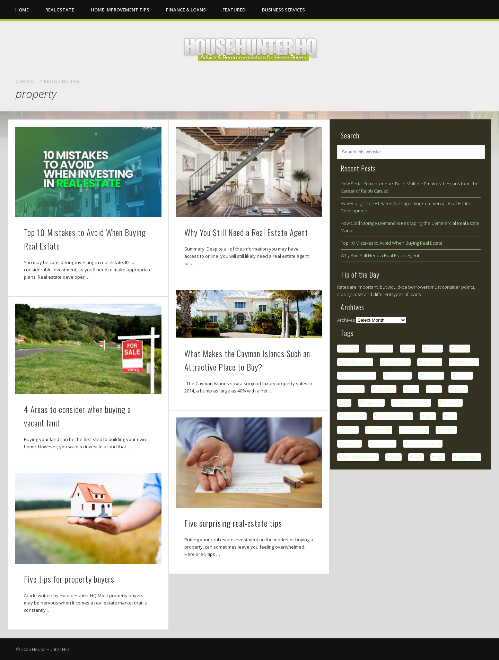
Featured (233, 10)
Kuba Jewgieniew (395, 416)
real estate (384, 444)
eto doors (385, 389)
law (452, 416)
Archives (346, 320)
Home (22, 10)
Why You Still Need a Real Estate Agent (246, 232)
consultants (399, 376)
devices (464, 376)
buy (409, 349)
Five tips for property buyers (69, 579)
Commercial (397, 362)
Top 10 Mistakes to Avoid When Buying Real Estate (392, 243)
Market (350, 430)
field (413, 389)
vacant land (468, 457)
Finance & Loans (186, 10)
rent (396, 457)
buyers (434, 349)
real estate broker (360, 457)
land (430, 416)
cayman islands (357, 362)
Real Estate (59, 10)
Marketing (380, 430)
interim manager (413, 403)
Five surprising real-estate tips (233, 523)
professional (416, 430)
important (373, 403)
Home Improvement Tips (120, 10)
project (448, 430)
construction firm (358, 376)
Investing (452, 403)
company (431, 362)
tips (440, 457)
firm (436, 389)
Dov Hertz (352, 389)
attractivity (381, 349)
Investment (354, 416)
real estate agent (424, 444)
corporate (433, 376)
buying (462, 349)
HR (346, 403)
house (460, 389)
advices (350, 349)
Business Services (283, 10)
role (418, 457)
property (351, 444)
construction (466, 362)
